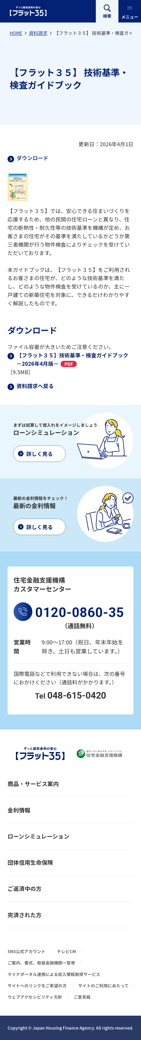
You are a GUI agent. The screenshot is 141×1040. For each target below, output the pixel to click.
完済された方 (25, 915)
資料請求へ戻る (35, 386)
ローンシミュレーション (38, 836)
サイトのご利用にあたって (103, 985)
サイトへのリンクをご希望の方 (37, 985)
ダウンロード (32, 158)
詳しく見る (39, 453)
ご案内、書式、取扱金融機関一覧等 (41, 963)
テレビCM (66, 951)
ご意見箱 (82, 997)
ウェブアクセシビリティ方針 (35, 997)
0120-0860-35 (79, 612)
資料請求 (38, 32)
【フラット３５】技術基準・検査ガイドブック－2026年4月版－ (72, 359)
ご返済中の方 (25, 888)
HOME (16, 32)
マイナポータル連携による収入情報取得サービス (54, 974)
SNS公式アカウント (26, 951)
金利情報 (19, 810)
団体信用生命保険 (30, 862)
